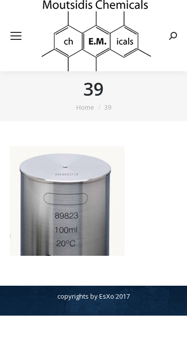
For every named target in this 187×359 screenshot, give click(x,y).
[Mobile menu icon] (16, 36)
